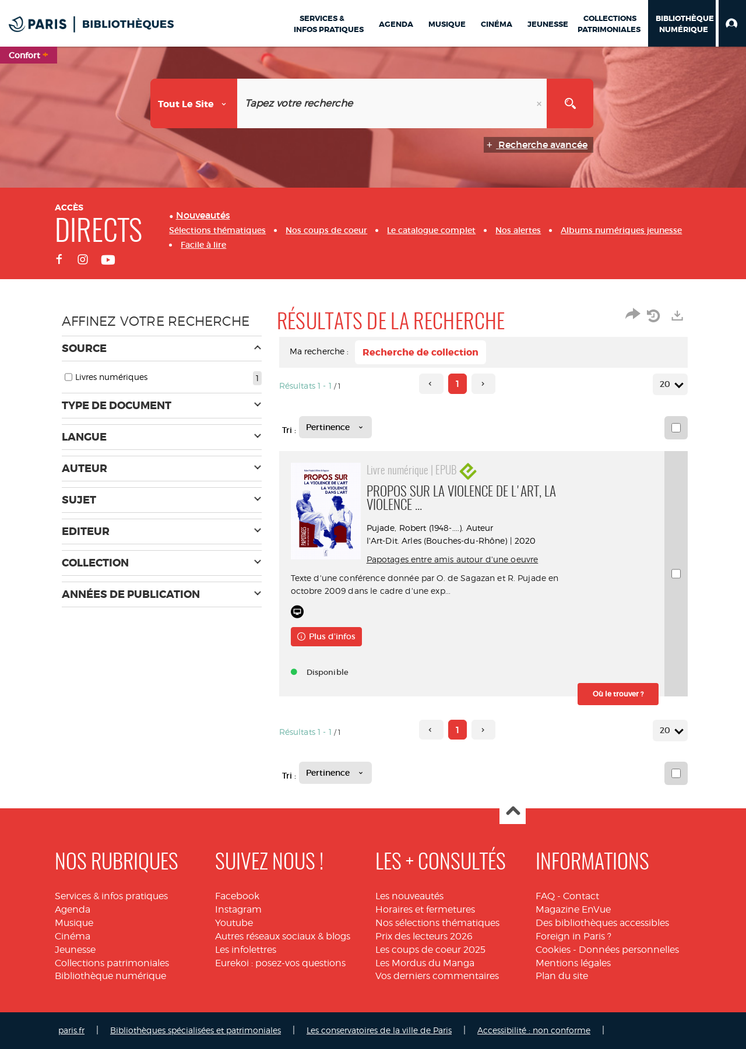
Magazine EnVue (573, 909)
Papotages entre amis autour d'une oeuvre (453, 559)
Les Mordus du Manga (424, 963)
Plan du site (562, 975)
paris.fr (71, 1030)
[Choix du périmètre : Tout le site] (194, 103)
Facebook (237, 896)
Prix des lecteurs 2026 (424, 936)
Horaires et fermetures (425, 909)
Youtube (234, 922)
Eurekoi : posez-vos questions (280, 963)
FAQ (545, 896)
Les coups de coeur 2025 (430, 949)
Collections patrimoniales (112, 963)
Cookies (553, 949)
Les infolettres (245, 949)
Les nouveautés (409, 896)
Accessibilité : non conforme (533, 1030)
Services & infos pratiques (111, 896)
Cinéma (72, 936)
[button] (732, 23)
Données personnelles (629, 949)
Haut (512, 811)
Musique (74, 922)
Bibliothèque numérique (110, 975)
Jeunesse (75, 949)
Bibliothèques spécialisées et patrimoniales (195, 1030)
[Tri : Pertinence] (335, 427)
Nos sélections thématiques (437, 922)
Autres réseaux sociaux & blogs (282, 936)
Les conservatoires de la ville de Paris (379, 1030)
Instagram (238, 909)
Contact (581, 896)
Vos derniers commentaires (437, 975)
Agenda (72, 909)
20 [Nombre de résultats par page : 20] (667, 384)
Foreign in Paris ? (573, 936)
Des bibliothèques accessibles (602, 922)
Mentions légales (573, 963)
